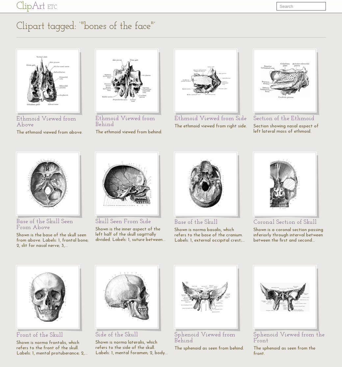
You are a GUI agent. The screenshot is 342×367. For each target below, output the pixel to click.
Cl (36, 6)
